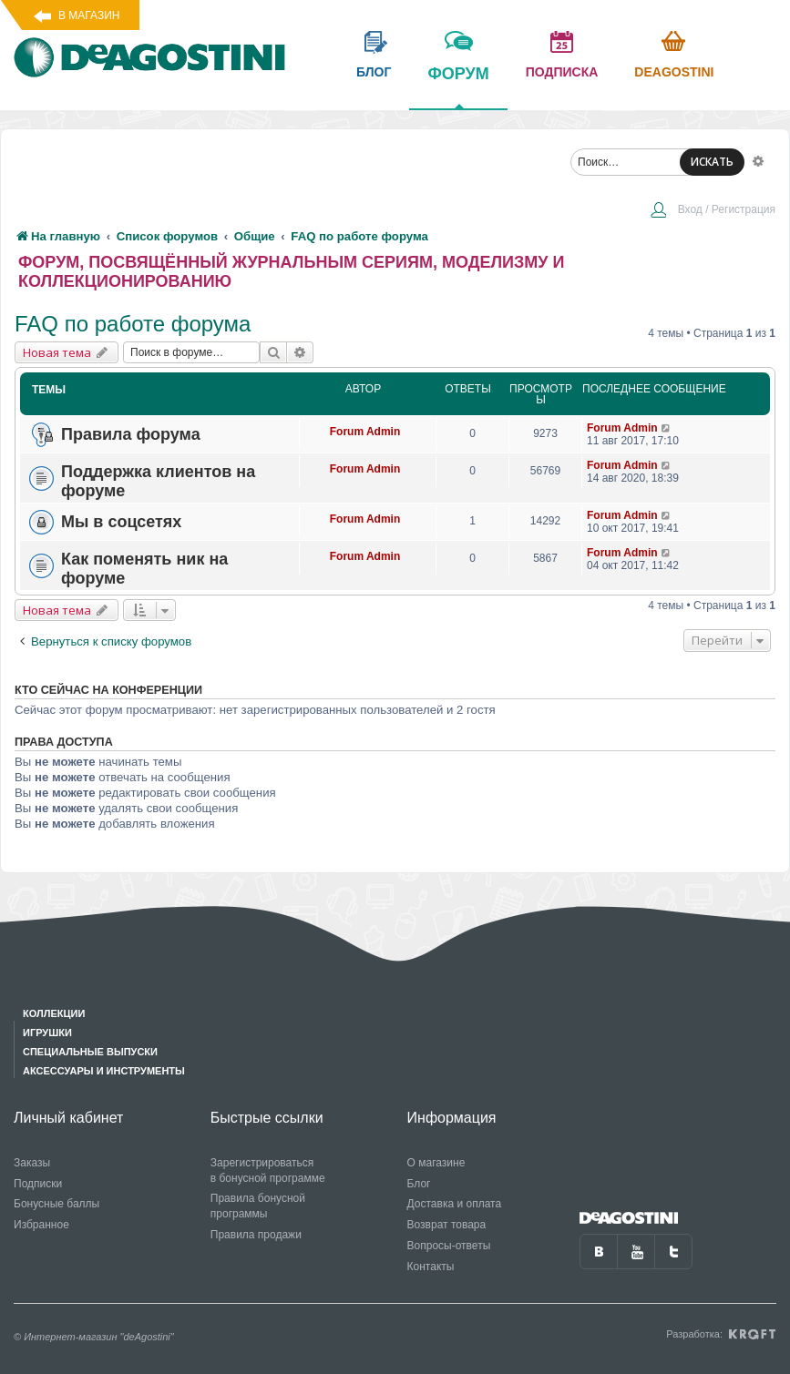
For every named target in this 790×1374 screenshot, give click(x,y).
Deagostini (673, 72)
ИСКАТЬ (712, 161)
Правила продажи (256, 1234)
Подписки (38, 1183)
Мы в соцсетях (121, 522)
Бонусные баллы (56, 1203)
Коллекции (54, 1013)
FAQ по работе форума (133, 323)
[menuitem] (712, 211)
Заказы (32, 1162)
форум (457, 86)
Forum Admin (365, 431)
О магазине (436, 1162)
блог (373, 72)
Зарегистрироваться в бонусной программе (267, 1170)
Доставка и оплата (454, 1203)
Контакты (431, 1266)
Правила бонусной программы (257, 1206)
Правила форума (130, 434)
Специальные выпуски (90, 1051)
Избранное (41, 1224)
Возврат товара (447, 1224)
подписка (562, 72)
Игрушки (47, 1032)
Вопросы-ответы (449, 1245)
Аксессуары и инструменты (104, 1070)
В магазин (88, 15)
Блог (419, 1183)
